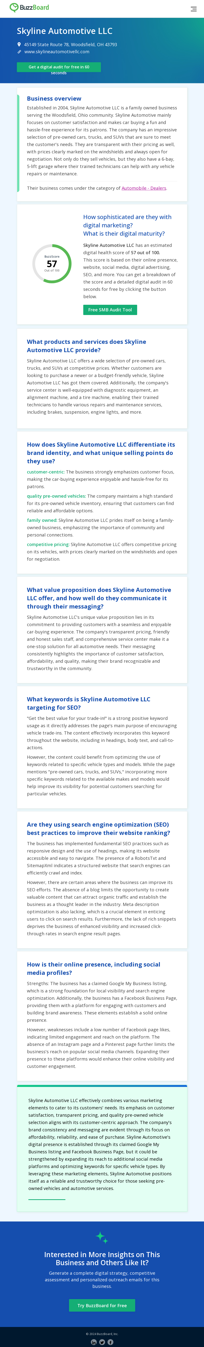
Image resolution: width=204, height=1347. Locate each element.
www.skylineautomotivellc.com (56, 51)
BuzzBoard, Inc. (107, 1334)
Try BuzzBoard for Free (102, 1305)
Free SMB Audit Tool (110, 310)
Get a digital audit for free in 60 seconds (59, 68)
